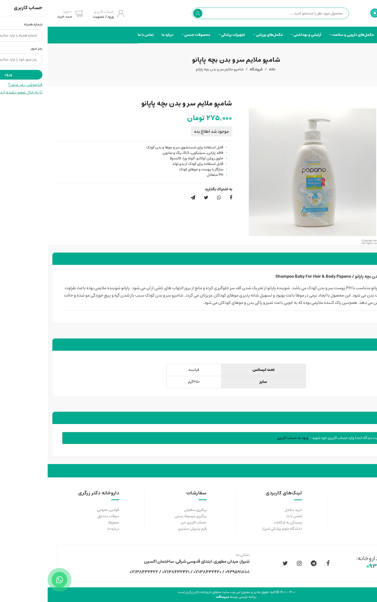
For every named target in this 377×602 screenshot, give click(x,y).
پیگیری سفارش (147, 510)
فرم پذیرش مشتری (144, 529)
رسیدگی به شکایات (240, 522)
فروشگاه (208, 69)
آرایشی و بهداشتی (258, 35)
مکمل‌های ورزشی (220, 35)
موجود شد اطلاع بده (164, 131)
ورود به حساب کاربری (245, 438)
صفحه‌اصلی (342, 35)
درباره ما (120, 35)
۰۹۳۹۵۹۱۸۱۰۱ (335, 566)
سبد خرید (16, 16)
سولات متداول (60, 516)
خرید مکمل (245, 510)
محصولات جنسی (148, 35)
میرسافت (174, 597)
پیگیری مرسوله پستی (143, 516)
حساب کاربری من (146, 522)
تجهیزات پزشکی (183, 35)
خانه (224, 69)
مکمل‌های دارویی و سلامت (303, 35)
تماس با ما (98, 35)
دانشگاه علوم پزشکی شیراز (234, 529)
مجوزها (66, 522)
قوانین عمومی (60, 510)
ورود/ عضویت (55, 17)
